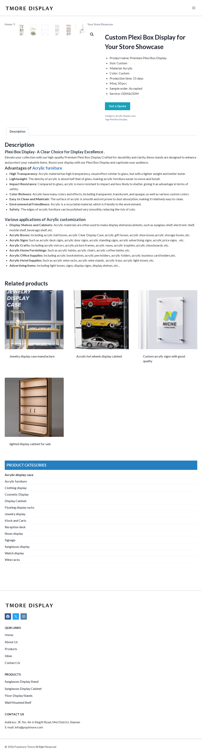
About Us (11, 642)
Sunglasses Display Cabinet (23, 688)
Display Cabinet (15, 509)
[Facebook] (8, 616)
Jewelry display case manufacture (32, 365)
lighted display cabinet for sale (30, 452)
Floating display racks (19, 516)
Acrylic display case (125, 116)
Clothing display (16, 496)
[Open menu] (193, 8)
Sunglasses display (17, 555)
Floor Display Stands (19, 695)
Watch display (14, 561)
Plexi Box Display (118, 119)
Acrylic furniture (47, 176)
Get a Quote (117, 106)
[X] (16, 616)
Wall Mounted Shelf (18, 702)
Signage (10, 548)
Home (9, 635)
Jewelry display (15, 522)
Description (17, 140)
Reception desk (15, 535)
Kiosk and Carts (15, 529)
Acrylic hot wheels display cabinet (99, 365)
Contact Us (12, 663)
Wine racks (12, 568)
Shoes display (14, 542)
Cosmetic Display (17, 503)
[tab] (18, 140)
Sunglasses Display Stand (21, 682)
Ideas (8, 656)
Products (11, 649)
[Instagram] (24, 616)
